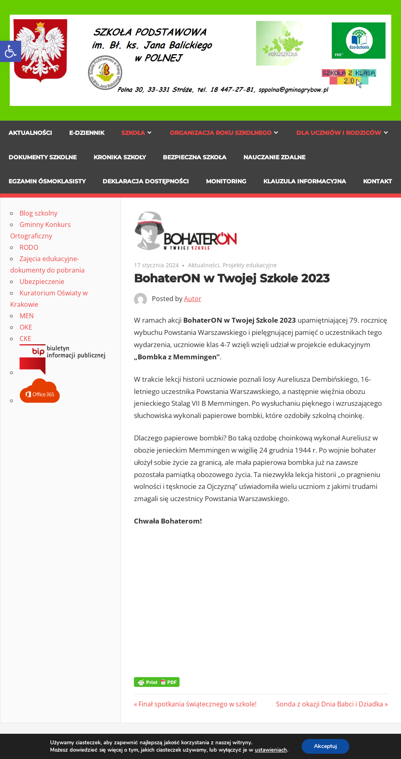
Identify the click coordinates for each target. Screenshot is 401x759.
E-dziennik (86, 132)
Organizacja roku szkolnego (221, 132)
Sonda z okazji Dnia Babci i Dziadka (329, 704)
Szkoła (133, 132)
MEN (27, 315)
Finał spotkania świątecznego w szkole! (197, 704)
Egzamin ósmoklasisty (47, 181)
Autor (193, 298)
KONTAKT (377, 181)
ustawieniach (271, 750)
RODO (29, 247)
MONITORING (226, 181)
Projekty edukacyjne (250, 265)
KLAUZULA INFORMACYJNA (304, 181)
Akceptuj (325, 746)
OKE (26, 327)
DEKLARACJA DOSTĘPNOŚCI (146, 181)
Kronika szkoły (120, 157)
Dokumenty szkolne (43, 157)
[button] (10, 51)
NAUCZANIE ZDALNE (274, 157)
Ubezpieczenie (42, 281)
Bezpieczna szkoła (194, 157)
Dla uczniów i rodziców (338, 132)
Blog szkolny (38, 213)
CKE (25, 338)
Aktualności (30, 132)
